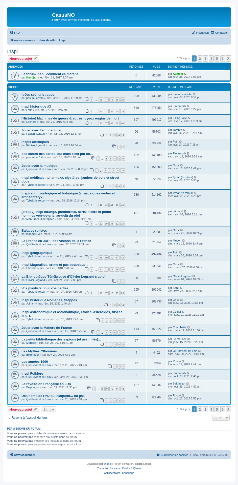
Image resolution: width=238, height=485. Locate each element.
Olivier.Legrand (35, 279)
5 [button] (217, 58)
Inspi (12, 51)
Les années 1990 (34, 361)
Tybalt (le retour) (36, 184)
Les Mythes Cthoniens (39, 351)
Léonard (31, 121)
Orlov (176, 165)
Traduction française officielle (113, 468)
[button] (228, 58)
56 (101, 123)
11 (117, 388)
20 (122, 99)
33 (111, 111)
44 (111, 205)
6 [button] (223, 58)
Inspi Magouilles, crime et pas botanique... (54, 265)
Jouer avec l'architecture (41, 130)
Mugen (177, 240)
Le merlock (179, 338)
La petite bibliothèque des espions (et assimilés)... (61, 339)
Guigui (177, 311)
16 (101, 99)
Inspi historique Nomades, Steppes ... (51, 300)
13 (106, 269)
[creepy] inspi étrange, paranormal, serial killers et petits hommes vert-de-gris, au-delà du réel (66, 213)
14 (111, 269)
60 (122, 123)
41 (117, 257)
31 (101, 111)
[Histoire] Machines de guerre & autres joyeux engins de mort (70, 118)
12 (101, 269)
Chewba (31, 268)
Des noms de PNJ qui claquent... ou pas (53, 396)
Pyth (175, 141)
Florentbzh (179, 106)
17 (106, 99)
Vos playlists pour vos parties (44, 288)
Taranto (177, 129)
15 (117, 269)
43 (106, 205)
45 (117, 205)
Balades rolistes (34, 230)
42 (101, 205)
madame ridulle (182, 94)
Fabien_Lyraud (35, 133)
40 (111, 257)
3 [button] (205, 58)
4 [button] (211, 58)
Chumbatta (179, 327)
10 (122, 170)
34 (117, 111)
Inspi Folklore (32, 373)
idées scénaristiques (37, 94)
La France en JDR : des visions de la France (56, 241)
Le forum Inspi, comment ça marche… (51, 74)
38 (101, 257)
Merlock (31, 342)
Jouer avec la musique (39, 166)
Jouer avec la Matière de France (46, 328)
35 (122, 111)
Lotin (29, 109)
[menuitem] (15, 33)
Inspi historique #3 (36, 106)
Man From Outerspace (40, 218)
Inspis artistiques (35, 142)
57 (106, 123)
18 (111, 99)
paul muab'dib (34, 97)
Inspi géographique (36, 253)
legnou (30, 233)
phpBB (107, 463)
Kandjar (31, 77)
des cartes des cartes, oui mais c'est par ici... (57, 154)
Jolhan (30, 303)
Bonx (176, 287)
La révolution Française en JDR (46, 384)
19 (117, 99)
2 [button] (200, 58)
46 (122, 205)
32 (106, 111)
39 (106, 257)
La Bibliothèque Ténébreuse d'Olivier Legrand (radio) (63, 276)
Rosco (177, 361)
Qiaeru (137, 468)
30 (106, 223)
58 (111, 123)
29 (101, 223)
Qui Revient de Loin (38, 169)
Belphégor (32, 354)
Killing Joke (180, 117)
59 (117, 123)
